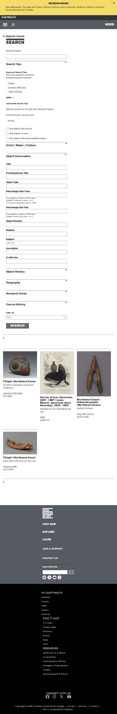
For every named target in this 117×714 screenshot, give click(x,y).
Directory (47, 631)
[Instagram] (54, 696)
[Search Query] (55, 572)
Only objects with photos (20, 129)
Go (71, 572)
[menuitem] (58, 603)
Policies (82, 706)
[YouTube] (69, 696)
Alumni (45, 610)
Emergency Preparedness (55, 665)
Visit (45, 644)
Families (45, 614)
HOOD (109, 24)
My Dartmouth (52, 592)
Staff (43, 605)
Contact (94, 706)
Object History (15, 271)
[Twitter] (61, 696)
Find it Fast (51, 618)
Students (45, 597)
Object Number (14, 221)
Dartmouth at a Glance (54, 652)
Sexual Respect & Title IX (55, 674)
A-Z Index (48, 622)
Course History (16, 304)
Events (46, 635)
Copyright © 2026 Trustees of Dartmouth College (39, 706)
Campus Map (49, 627)
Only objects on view (18, 134)
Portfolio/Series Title (17, 173)
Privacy (71, 706)
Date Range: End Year (17, 207)
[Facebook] (47, 696)
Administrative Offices (54, 661)
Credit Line (12, 258)
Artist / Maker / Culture (21, 145)
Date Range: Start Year (18, 191)
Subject (10, 239)
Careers (46, 669)
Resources (50, 648)
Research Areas (16, 293)
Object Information (18, 156)
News (45, 639)
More (8, 98)
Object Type (12, 182)
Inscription (12, 248)
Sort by (10, 313)
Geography (13, 282)
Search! (17, 325)
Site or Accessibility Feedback (58, 709)
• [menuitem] (65, 706)
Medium (10, 230)
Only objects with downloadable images (27, 138)
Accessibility (49, 657)
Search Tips (13, 64)
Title (8, 164)
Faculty (45, 601)
